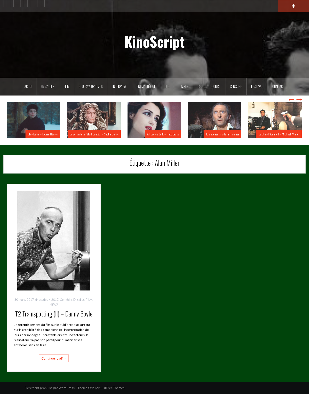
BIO (200, 86)
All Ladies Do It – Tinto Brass (163, 134)
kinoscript (41, 299)
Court (216, 86)
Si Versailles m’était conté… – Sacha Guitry (94, 134)
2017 (55, 299)
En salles (47, 86)
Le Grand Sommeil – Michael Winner (279, 134)
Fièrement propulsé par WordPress (50, 388)
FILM (66, 86)
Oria (91, 388)
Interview (119, 86)
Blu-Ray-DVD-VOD (91, 86)
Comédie (66, 299)
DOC (167, 86)
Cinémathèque (146, 86)
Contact (278, 86)
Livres (184, 86)
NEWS (54, 304)
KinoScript (154, 41)
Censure (236, 86)
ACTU (28, 86)
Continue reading (53, 358)
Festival (257, 86)
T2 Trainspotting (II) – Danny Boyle (53, 313)
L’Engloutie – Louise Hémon (43, 134)
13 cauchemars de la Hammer (222, 134)
